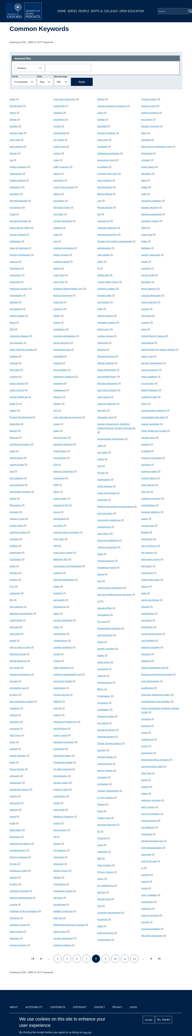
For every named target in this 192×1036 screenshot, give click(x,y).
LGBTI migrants (61, 166)
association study (106, 160)
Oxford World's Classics (153, 335)
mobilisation (103, 479)
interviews (59, 857)
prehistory (59, 180)
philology (146, 718)
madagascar (60, 390)
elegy (144, 329)
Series (72, 11)
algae (100, 553)
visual (13, 214)
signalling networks (151, 200)
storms (57, 173)
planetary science (150, 220)
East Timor (15, 735)
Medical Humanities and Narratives (115, 506)
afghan (13, 119)
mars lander (103, 254)
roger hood (59, 275)
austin (100, 878)
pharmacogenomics (107, 234)
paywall (145, 922)
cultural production (107, 547)
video (56, 160)
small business (104, 486)
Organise (101, 838)
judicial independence (21, 897)
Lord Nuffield (148, 640)
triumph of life (61, 505)
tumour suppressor (150, 254)
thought (145, 606)
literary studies (61, 254)
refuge (100, 459)
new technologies (19, 200)
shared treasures (149, 369)
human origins (148, 105)
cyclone (13, 904)
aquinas (145, 308)
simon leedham (149, 376)
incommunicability (150, 928)
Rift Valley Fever (62, 207)
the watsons (147, 552)
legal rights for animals (21, 349)
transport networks (107, 227)
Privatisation (103, 695)
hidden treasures (18, 166)
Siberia (57, 193)
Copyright (79, 1007)
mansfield (58, 356)
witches (13, 714)
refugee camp (148, 437)
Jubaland (58, 112)
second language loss (152, 840)
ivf (98, 601)
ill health (146, 451)
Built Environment (63, 295)
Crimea (57, 660)
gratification (147, 687)
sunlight (145, 874)
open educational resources (68, 417)
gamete (13, 877)
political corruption (151, 498)
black (144, 132)
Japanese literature (63, 444)
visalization (15, 559)
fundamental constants (109, 628)
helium (144, 586)
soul (99, 580)
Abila (144, 180)
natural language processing (111, 105)
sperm (13, 112)
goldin (57, 802)
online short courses (64, 187)
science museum (105, 560)
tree (99, 905)
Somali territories (106, 729)
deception (146, 173)
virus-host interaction (64, 99)
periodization (104, 247)
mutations (102, 919)
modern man (103, 817)
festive (57, 322)
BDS (99, 858)
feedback (145, 247)
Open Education (131, 11)
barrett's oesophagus (151, 363)
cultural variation (150, 915)
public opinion (17, 390)
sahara (100, 574)
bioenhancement (105, 736)
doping (57, 268)
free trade (15, 369)
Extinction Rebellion (107, 540)
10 (116, 959)
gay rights (102, 452)
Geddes (57, 877)
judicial (145, 881)
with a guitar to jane (20, 647)
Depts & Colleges (104, 11)
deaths (100, 655)
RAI (11, 599)
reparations (15, 275)
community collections (108, 520)
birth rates (59, 538)
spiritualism (103, 302)
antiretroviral (104, 526)
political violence (62, 945)
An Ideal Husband (63, 769)
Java (12, 471)
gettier (13, 498)
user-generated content (22, 701)
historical (58, 302)
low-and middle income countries (114, 594)
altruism (58, 396)
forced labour (60, 369)
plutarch (145, 444)
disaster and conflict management (114, 241)
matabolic (15, 708)
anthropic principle (151, 800)
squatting (14, 193)
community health (63, 681)
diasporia (146, 660)
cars (99, 200)
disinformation (104, 187)
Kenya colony (60, 829)
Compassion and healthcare (68, 566)
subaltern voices (18, 924)
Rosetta (145, 532)
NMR (56, 484)
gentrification (60, 728)
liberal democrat (18, 660)
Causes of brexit (18, 234)
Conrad (57, 126)
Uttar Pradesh (104, 865)
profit (12, 823)
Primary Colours (105, 871)
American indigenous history (155, 694)
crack (56, 234)
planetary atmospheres (21, 613)
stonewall (146, 854)
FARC (100, 308)
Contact (99, 1007)
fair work (101, 621)
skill (99, 465)
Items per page (60, 76)
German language (19, 220)
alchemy (14, 809)
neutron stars (16, 132)
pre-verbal (15, 667)
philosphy (15, 775)
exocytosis (146, 620)
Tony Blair (59, 214)
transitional (147, 572)
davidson (145, 464)
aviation (14, 579)
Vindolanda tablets (63, 762)
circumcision (147, 383)
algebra (145, 786)
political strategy (18, 532)
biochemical (60, 606)
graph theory (60, 451)
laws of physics (149, 545)
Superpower (16, 173)
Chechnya (15, 917)
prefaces (14, 356)
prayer (57, 423)
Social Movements (106, 369)
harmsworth (16, 308)
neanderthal (60, 132)
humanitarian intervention (110, 438)
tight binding (16, 931)
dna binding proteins (20, 491)
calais (100, 112)
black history (60, 931)
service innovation (150, 813)
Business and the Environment (156, 674)
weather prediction (63, 911)
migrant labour (149, 478)
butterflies (15, 423)
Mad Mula (146, 773)
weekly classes (17, 315)
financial (14, 437)
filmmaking (15, 505)
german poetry (61, 782)
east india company (107, 390)
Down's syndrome (19, 857)
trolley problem (17, 180)
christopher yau (17, 687)
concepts (145, 268)
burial (144, 779)
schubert (145, 160)
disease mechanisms (20, 674)
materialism (60, 687)
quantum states (149, 471)
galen (56, 430)
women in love (17, 518)
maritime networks (19, 890)
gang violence (104, 180)
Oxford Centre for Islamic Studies (158, 349)
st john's (14, 884)
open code (15, 139)
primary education (63, 220)
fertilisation (147, 626)
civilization (103, 783)
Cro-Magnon (60, 850)
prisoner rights (61, 789)
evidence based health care (67, 674)
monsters (146, 654)
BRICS (100, 689)
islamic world (60, 735)
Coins (100, 811)
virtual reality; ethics (107, 281)
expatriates (15, 552)
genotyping (147, 752)
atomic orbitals (105, 770)
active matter (60, 498)
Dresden (14, 126)
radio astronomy (62, 667)
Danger (13, 153)
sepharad (146, 139)
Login (133, 1007)
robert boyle (16, 620)
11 (126, 959)
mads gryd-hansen (106, 492)
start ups (58, 917)
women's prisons (18, 945)
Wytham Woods (105, 756)
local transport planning (153, 410)
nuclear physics (105, 335)
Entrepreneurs (104, 682)
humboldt (102, 146)
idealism (14, 302)
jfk (55, 836)
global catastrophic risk (153, 667)
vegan (57, 586)
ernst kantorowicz (150, 681)
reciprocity (102, 668)
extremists (102, 342)
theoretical (146, 153)
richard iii (58, 308)
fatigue (101, 99)
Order (39, 76)
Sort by (15, 76)
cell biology (15, 207)
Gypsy (144, 403)
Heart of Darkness (19, 247)
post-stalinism (17, 484)
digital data (103, 275)
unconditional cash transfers (155, 701)
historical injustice (19, 288)
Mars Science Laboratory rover (156, 146)
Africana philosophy (107, 383)
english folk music (150, 579)
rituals (144, 261)
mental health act (19, 396)
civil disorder (16, 342)
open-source (103, 396)
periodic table (104, 295)
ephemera (146, 908)
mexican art (103, 220)
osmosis (145, 322)
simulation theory (63, 755)
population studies (63, 890)
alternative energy (150, 559)
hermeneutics (61, 775)
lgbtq (100, 445)
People (83, 11)
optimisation (147, 613)
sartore (57, 153)
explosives (15, 593)
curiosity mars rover (107, 173)
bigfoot (101, 119)
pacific (13, 640)
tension (101, 472)
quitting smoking (150, 112)
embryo (57, 714)
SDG (12, 329)
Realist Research (149, 390)
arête (144, 193)
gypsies (57, 403)
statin (100, 261)
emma (100, 641)
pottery (13, 410)
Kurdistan (146, 281)
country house (17, 464)
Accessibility (33, 1007)
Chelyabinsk (60, 884)
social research (17, 383)
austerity (58, 572)
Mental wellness (105, 363)
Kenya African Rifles (20, 227)
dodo (143, 593)
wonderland (60, 518)
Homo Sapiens (17, 769)
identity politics (105, 315)
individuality (16, 295)
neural (57, 511)
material (101, 675)
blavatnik (102, 126)
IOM (56, 545)
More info (87, 1032)
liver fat (58, 708)
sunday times (16, 525)
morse (13, 816)
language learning (106, 824)
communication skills (152, 766)
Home (62, 11)
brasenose (15, 281)
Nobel (144, 241)
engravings (59, 478)
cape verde (59, 809)
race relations (17, 478)
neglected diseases (19, 335)
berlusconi (15, 802)
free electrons (61, 437)
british (144, 746)
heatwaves (146, 834)
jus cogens (59, 139)
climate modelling (63, 647)
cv (142, 867)
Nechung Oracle (18, 654)
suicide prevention (63, 620)
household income (106, 567)
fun (99, 214)
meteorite (102, 851)
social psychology (150, 599)
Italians (101, 804)
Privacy (117, 1007)
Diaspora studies (105, 716)
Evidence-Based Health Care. (68, 288)
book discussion (105, 932)
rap (11, 160)
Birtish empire (61, 870)
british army (103, 329)
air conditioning (105, 885)
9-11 (12, 586)
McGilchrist (147, 538)
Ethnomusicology (106, 356)
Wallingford (15, 829)
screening (102, 777)
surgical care (147, 525)
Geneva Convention (63, 471)
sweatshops (15, 782)
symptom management (109, 912)
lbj (98, 831)
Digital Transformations (109, 743)
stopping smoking (106, 132)
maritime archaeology (65, 335)
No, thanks (163, 1019)
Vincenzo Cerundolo (151, 457)
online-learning (149, 302)
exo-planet (102, 723)
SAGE (100, 926)
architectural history (20, 444)
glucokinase (60, 904)
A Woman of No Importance (24, 911)
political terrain (149, 820)
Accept (148, 1019)
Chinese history (149, 99)
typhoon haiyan (61, 261)
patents (13, 796)
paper (56, 626)
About (14, 1007)
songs (12, 566)
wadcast (58, 363)
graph (12, 99)
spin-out (145, 491)
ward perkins (16, 146)
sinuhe (57, 654)
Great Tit (14, 403)
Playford (14, 572)
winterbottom (148, 505)
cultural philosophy (151, 295)
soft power (146, 566)
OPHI (144, 227)
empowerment (104, 763)
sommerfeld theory (107, 376)
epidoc (57, 315)
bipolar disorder (18, 755)
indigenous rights (18, 870)
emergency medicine (64, 376)
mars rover (59, 281)
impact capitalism (150, 423)
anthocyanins (16, 457)
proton (57, 823)
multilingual (147, 739)
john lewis (15, 633)
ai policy (14, 694)
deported (14, 626)
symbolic (14, 511)
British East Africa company (155, 759)
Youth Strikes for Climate (154, 430)
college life (59, 105)
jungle (144, 888)
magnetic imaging (106, 322)
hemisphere (103, 614)
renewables (103, 709)
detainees (15, 938)
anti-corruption (105, 513)
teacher (13, 430)
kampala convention (64, 742)
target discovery (62, 342)
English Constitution (20, 254)
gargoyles (102, 499)
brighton (58, 593)
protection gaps (149, 396)
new (56, 241)
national (14, 363)
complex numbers (106, 288)
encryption (146, 119)
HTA (56, 464)
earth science (148, 806)
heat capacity (148, 484)
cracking (14, 376)
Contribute (57, 1007)
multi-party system (63, 552)
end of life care (149, 861)
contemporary (61, 640)
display (57, 843)
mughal (13, 748)
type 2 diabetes (149, 894)
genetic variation (106, 648)
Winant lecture (104, 207)
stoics (12, 742)
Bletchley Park (61, 559)
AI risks (13, 863)
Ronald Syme (104, 899)
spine (100, 844)
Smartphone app (62, 349)
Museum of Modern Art (65, 721)
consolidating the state (153, 417)
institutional (147, 342)
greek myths (103, 662)
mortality (14, 538)
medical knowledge (64, 247)
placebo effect (104, 608)
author (144, 518)
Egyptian (145, 725)
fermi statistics (148, 288)
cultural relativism (106, 403)
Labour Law (147, 356)
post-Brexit (59, 119)
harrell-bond (16, 105)
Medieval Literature (64, 816)
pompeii (14, 681)
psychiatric (59, 200)
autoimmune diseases (108, 153)
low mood (146, 315)
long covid (102, 139)
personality (59, 599)
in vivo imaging (105, 797)
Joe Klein (58, 897)
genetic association (63, 938)
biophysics (15, 836)
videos (144, 793)
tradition (58, 227)
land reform (103, 533)
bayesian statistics (150, 511)
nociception (147, 901)
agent (56, 613)
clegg (12, 451)
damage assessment (151, 214)
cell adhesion (148, 827)
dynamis (101, 349)
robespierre (15, 187)
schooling (15, 721)
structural (15, 728)
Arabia (144, 187)
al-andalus (102, 166)
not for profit (147, 275)
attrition (101, 892)
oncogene (58, 383)
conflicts (14, 545)
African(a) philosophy (152, 935)
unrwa (144, 732)
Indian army (60, 146)
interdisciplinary (18, 850)
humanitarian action (151, 633)
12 (135, 959)
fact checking (16, 606)
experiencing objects (20, 843)
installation (59, 329)
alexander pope (105, 417)
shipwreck (59, 863)
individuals (15, 241)
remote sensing (61, 694)
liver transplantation (151, 847)
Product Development (21, 417)
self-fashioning (105, 635)
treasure (14, 261)
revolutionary (104, 939)
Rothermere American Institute (69, 924)
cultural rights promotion (66, 532)
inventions (102, 702)
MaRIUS (58, 701)
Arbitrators (15, 268)
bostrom (101, 750)
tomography (60, 796)
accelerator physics (19, 789)
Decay (13, 322)
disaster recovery (149, 207)
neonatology (60, 457)
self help (101, 410)
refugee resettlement (108, 790)
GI (98, 268)
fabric (56, 491)
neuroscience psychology (110, 587)
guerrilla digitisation (64, 579)
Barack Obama (104, 193)
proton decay (147, 166)
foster (12, 762)
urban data (146, 234)
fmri (56, 410)
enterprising (60, 633)
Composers (59, 748)
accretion (58, 525)
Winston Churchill (150, 126)
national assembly (150, 647)
